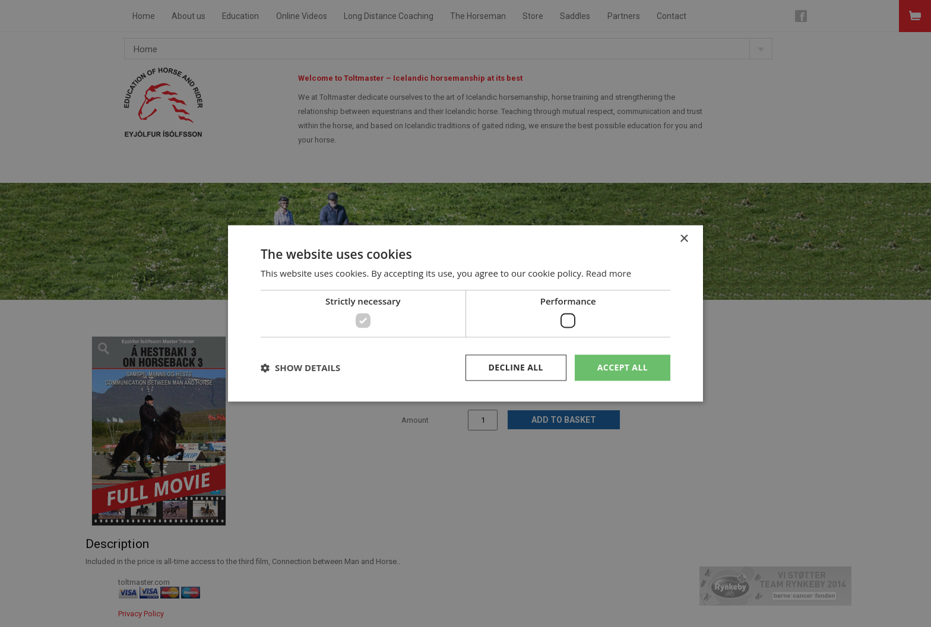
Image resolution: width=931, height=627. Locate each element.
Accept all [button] (622, 367)
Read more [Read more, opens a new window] (609, 274)
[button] (300, 367)
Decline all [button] (515, 367)
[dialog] (465, 313)
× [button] (683, 239)
